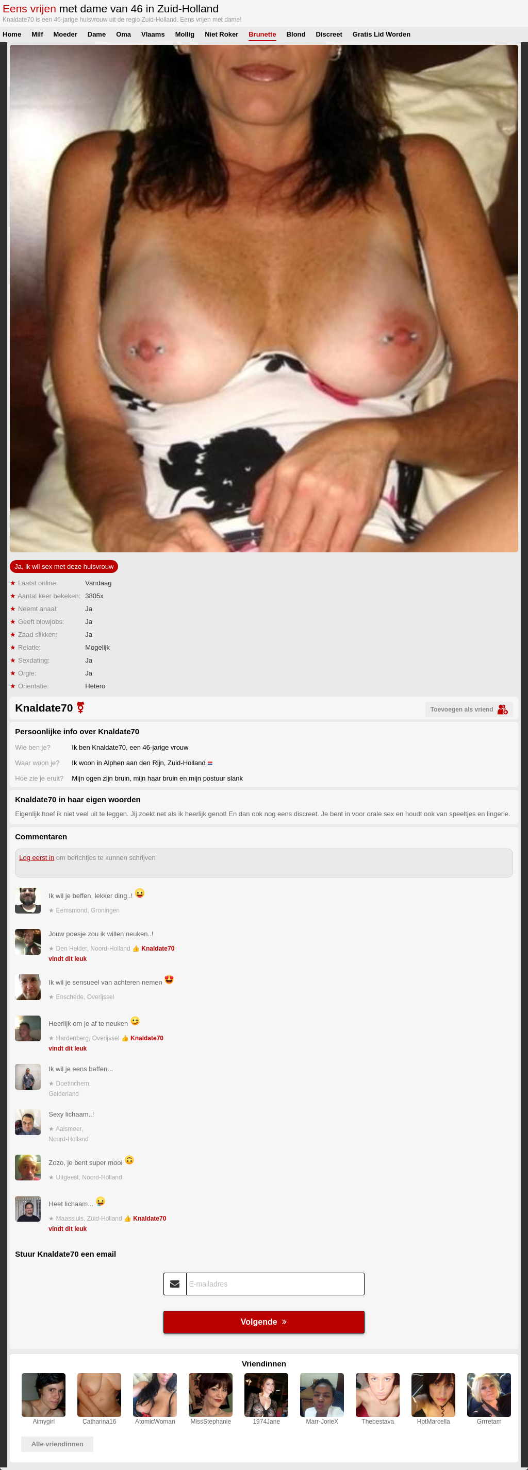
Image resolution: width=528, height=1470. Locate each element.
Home (12, 34)
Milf (37, 34)
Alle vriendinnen (57, 1444)
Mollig (185, 34)
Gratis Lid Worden (381, 34)
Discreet (329, 34)
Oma (123, 34)
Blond (296, 34)
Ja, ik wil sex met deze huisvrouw (63, 566)
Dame (97, 34)
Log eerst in (36, 857)
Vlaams (153, 34)
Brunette (262, 34)
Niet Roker (221, 34)
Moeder (65, 34)
